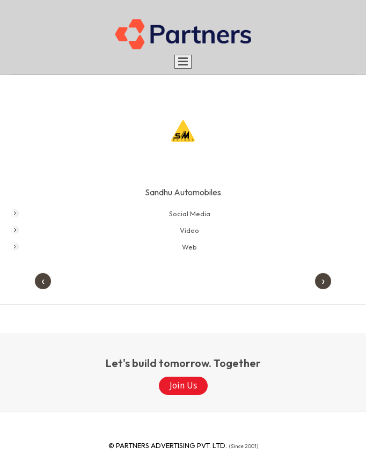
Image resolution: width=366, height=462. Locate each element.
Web (189, 247)
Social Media (189, 213)
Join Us (183, 385)
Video (189, 230)
